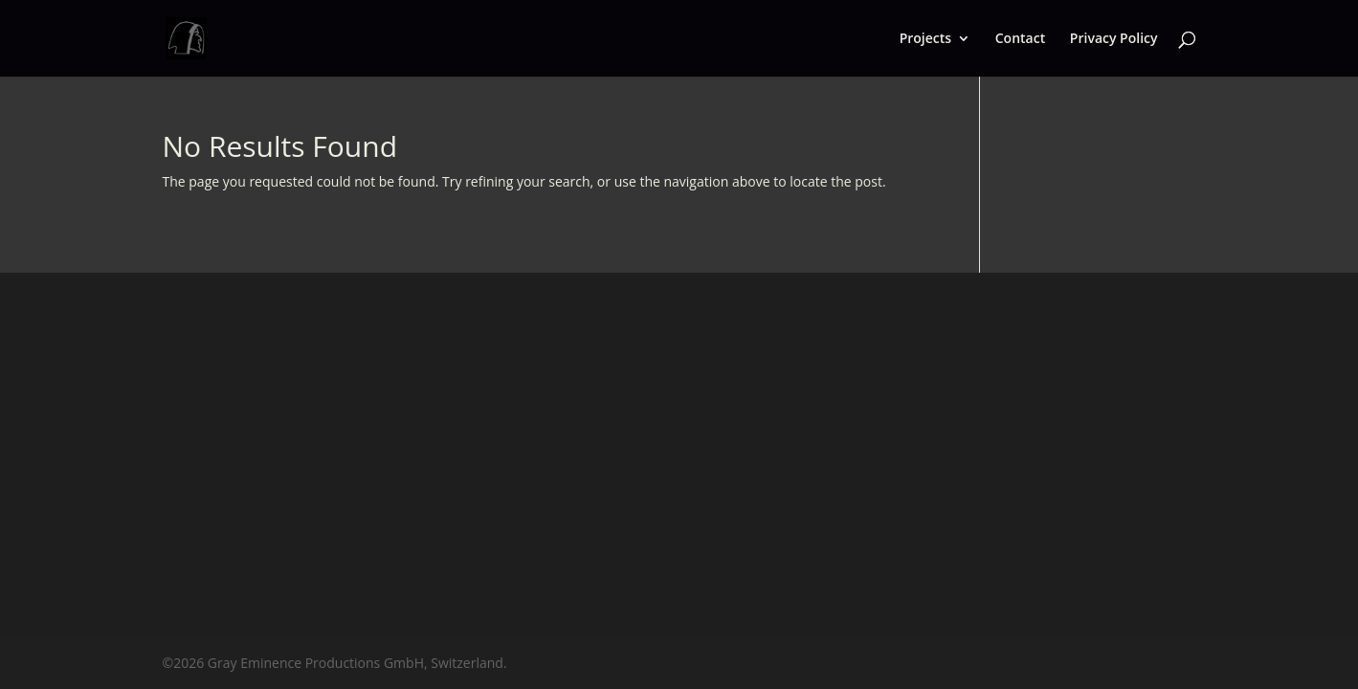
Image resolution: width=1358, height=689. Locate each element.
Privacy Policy (1114, 39)
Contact (1020, 39)
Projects (925, 39)
